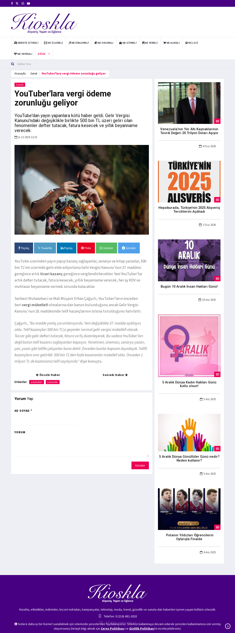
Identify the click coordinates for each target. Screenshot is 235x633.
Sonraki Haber (115, 375)
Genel (33, 73)
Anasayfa (20, 73)
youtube (53, 382)
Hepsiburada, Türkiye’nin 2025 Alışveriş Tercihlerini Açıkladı (189, 208)
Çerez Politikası (112, 628)
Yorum (20, 432)
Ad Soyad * (23, 411)
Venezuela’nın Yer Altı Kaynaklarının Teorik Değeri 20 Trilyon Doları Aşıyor (189, 130)
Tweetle (45, 248)
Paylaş (23, 248)
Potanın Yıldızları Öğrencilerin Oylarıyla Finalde (189, 527)
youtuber (36, 382)
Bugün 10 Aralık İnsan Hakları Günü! (189, 284)
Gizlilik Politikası (142, 628)
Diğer (41, 53)
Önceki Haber (48, 375)
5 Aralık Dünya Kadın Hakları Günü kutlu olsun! (189, 379)
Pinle (86, 248)
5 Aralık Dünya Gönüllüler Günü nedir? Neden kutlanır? (189, 451)
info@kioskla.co (126, 611)
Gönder (106, 248)
